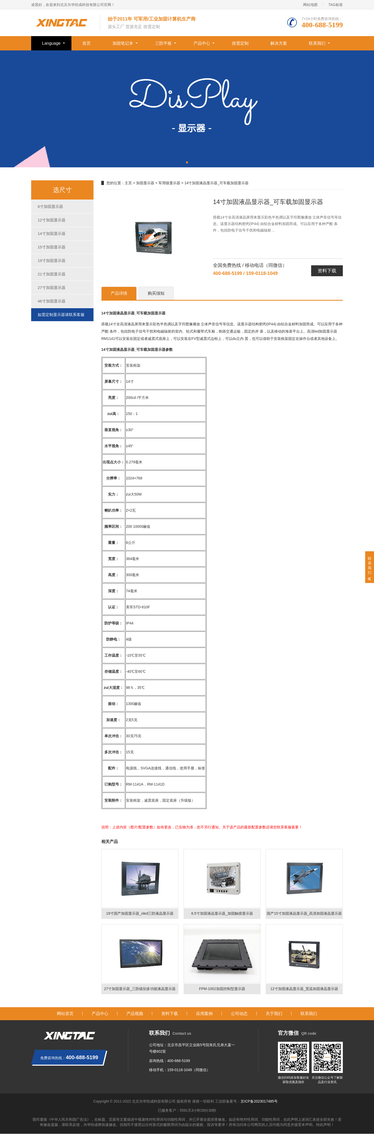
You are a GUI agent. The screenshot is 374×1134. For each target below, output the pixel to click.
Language (51, 43)
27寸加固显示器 (51, 287)
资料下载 (327, 270)
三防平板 (163, 43)
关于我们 (274, 1013)
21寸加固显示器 (51, 274)
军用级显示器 (169, 183)
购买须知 (156, 293)
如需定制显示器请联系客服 (61, 314)
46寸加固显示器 (51, 301)
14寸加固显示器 (51, 233)
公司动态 (239, 1013)
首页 (86, 43)
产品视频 (134, 1013)
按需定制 (240, 43)
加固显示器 (145, 183)
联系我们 (317, 43)
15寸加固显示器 (51, 247)
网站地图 (310, 5)
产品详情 (119, 293)
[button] (187, 162)
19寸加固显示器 (51, 260)
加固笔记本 (122, 43)
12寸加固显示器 (51, 220)
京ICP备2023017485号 (259, 1101)
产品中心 (201, 43)
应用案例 (204, 1013)
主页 (128, 183)
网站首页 (65, 1013)
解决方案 (278, 43)
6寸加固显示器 (50, 206)
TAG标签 (335, 5)
